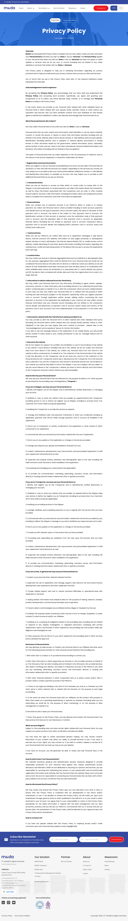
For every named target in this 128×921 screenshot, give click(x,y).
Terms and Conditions (70, 20)
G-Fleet (37, 876)
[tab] (21, 8)
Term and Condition (22, 916)
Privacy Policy (55, 20)
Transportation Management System (48, 873)
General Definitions (89, 79)
